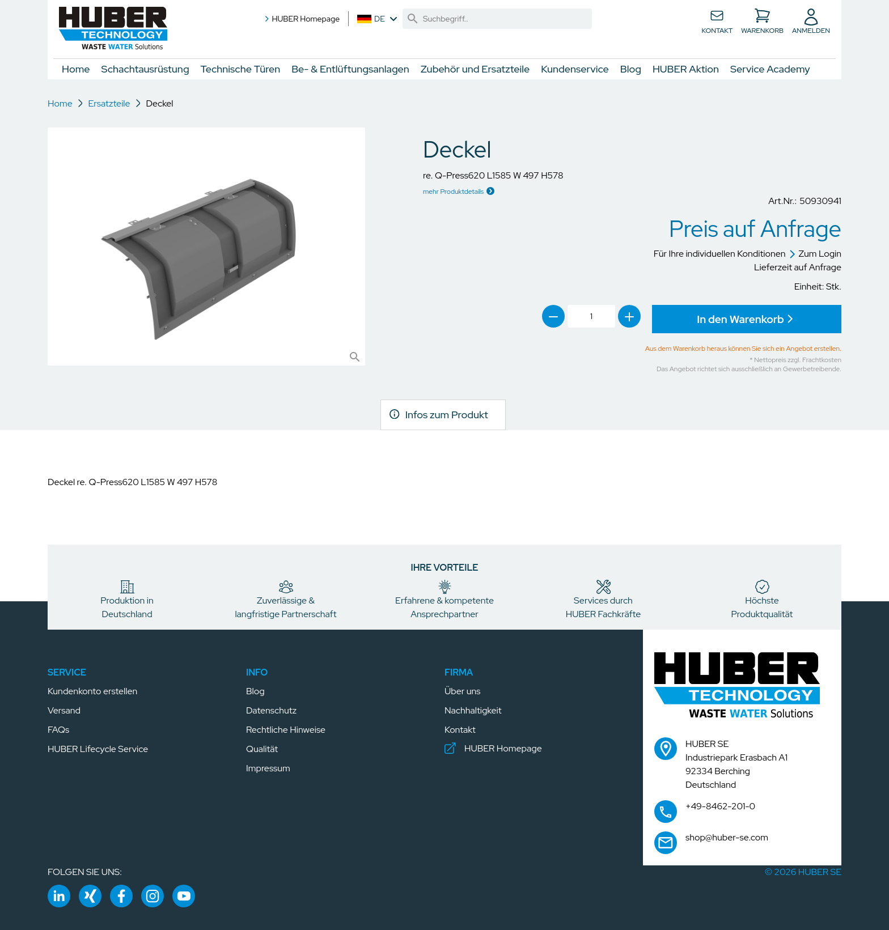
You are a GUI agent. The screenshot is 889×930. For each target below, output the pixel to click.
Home (76, 68)
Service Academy (770, 68)
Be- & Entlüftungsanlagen (350, 68)
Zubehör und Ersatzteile (475, 68)
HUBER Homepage (301, 19)
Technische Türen (241, 68)
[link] (413, 19)
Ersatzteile (109, 103)
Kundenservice (574, 68)
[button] (113, 28)
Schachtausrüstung (145, 68)
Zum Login (815, 254)
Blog (630, 68)
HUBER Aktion (686, 68)
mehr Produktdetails (453, 191)
